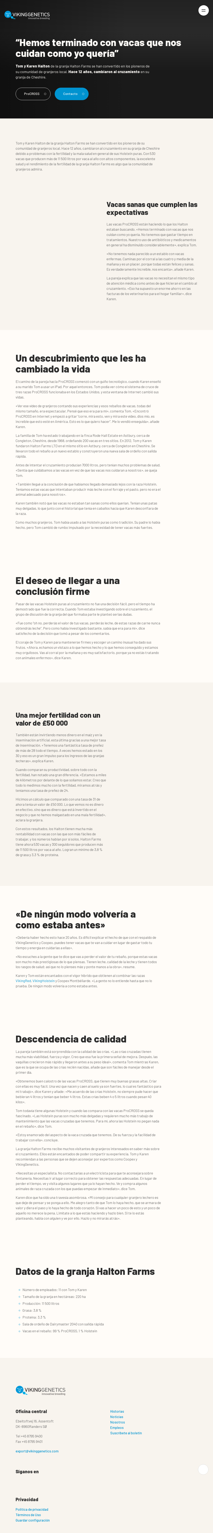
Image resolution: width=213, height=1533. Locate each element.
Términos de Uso (28, 1515)
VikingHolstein (43, 981)
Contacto (74, 94)
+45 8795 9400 (31, 1436)
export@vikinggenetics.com (37, 1451)
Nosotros (117, 1422)
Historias (117, 1411)
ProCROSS (35, 94)
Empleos (117, 1428)
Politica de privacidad (32, 1510)
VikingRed (23, 981)
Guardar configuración (33, 1520)
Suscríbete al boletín (126, 1433)
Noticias (116, 1417)
